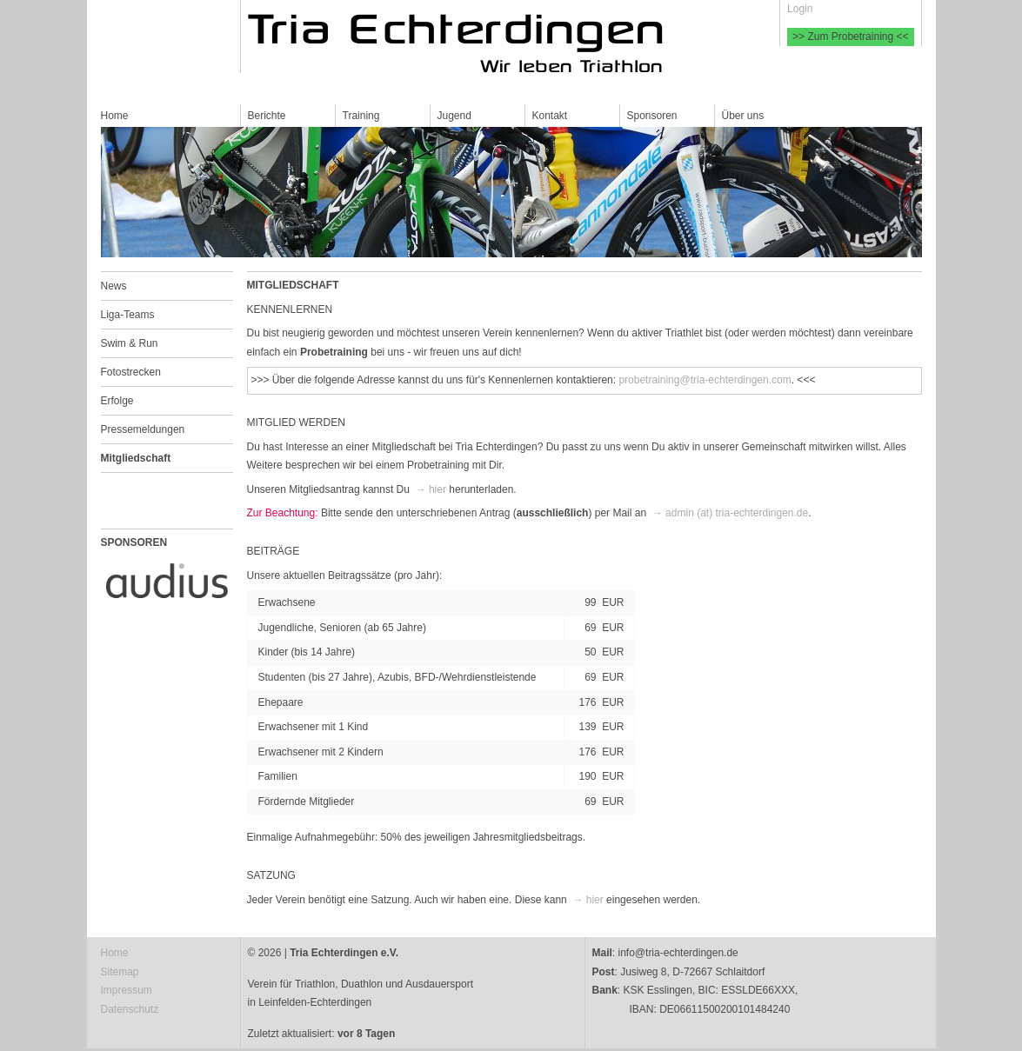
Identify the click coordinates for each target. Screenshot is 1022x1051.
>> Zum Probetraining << (850, 36)
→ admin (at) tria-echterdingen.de (730, 513)
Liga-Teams (128, 315)
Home (115, 116)
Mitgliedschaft (136, 458)
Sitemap (120, 972)
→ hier (431, 489)
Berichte (267, 116)
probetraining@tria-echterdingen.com (704, 380)
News (114, 286)
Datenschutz (130, 1009)
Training (361, 116)
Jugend (454, 116)
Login (799, 9)
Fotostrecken (131, 372)
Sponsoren (652, 116)
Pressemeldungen (143, 429)
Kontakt (550, 116)
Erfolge (117, 401)
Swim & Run (129, 343)
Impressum (126, 990)
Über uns (743, 116)
